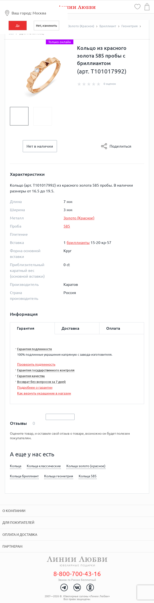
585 (66, 226)
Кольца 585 (88, 476)
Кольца (15, 466)
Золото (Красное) (78, 218)
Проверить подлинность (36, 364)
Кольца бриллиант (24, 476)
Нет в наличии (40, 146)
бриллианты (78, 242)
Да (18, 25)
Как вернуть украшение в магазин (44, 393)
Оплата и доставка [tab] (19, 535)
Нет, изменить (46, 25)
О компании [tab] (13, 511)
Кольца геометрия (58, 476)
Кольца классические (44, 466)
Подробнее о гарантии (34, 387)
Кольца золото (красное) (85, 466)
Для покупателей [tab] (18, 522)
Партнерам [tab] (12, 546)
